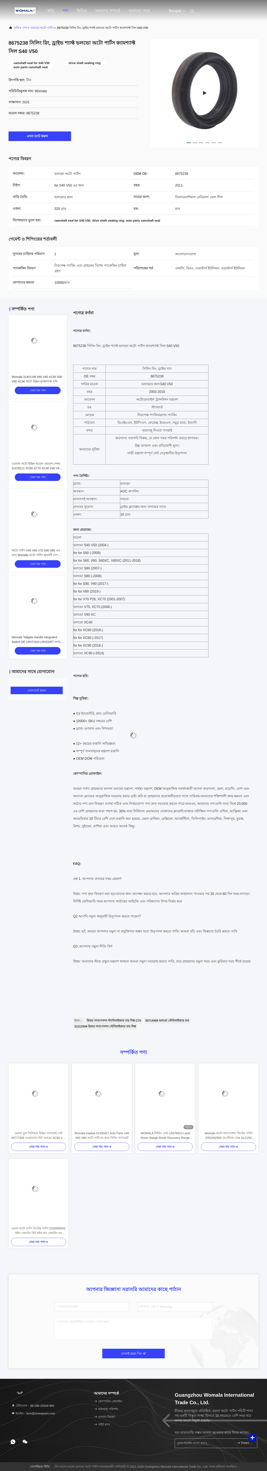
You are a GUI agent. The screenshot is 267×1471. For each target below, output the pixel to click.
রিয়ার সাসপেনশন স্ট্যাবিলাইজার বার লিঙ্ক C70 (114, 1020)
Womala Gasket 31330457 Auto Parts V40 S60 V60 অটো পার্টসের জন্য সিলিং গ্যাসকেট (102, 1135)
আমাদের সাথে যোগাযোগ (139, 13)
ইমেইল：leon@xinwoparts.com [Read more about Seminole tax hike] (33, 1413)
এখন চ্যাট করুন (40, 136)
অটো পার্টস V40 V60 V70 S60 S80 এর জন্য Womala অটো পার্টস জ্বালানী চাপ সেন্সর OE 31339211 (36, 555)
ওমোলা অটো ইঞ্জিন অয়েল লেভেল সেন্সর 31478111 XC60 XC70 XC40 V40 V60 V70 (36, 468)
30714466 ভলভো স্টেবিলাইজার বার (167, 1020)
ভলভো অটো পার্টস (42, 27)
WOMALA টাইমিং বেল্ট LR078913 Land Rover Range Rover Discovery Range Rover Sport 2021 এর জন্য (165, 1136)
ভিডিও (82, 11)
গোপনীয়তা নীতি (40, 1466)
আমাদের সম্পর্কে (107, 11)
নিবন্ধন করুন (245, 1443)
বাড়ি (50, 11)
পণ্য (65, 11)
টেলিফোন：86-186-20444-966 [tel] (32, 1405)
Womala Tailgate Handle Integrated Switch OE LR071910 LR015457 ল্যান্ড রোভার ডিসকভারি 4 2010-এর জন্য (36, 642)
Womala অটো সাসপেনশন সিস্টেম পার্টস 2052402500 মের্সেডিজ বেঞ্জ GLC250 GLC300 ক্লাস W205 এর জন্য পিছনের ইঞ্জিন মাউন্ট (228, 1136)
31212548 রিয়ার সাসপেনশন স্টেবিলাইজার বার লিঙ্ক (105, 1026)
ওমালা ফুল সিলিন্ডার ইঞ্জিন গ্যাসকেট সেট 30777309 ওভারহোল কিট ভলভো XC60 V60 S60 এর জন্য (38, 1136)
